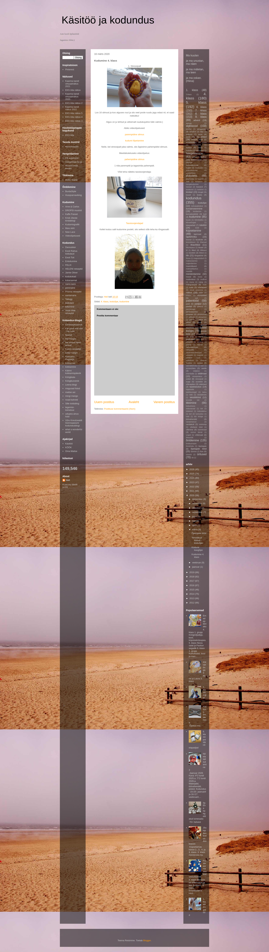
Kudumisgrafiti (72, 224)
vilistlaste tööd (196, 427)
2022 (192, 486)
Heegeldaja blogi (73, 162)
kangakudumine (192, 184)
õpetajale (202, 446)
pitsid (188, 322)
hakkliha (189, 150)
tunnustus (199, 414)
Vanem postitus (164, 402)
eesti (200, 134)
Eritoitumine (71, 261)
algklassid (192, 125)
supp (188, 381)
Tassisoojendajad (134, 223)
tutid (187, 416)
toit (201, 409)
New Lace (70, 232)
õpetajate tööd (199, 448)
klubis (199, 195)
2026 (192, 469)
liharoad (203, 242)
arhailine (192, 132)
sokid (188, 379)
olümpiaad (202, 295)
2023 (192, 482)
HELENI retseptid (73, 269)
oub (196, 298)
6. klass (201, 107)
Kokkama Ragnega (69, 358)
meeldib (189, 271)
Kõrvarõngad (204, 667)
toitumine (69, 306)
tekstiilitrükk (202, 395)
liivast (200, 247)
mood (188, 277)
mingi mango (71, 396)
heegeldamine (194, 153)
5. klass (196, 102)
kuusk (188, 220)
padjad (198, 303)
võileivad (199, 435)
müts (205, 285)
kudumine (124, 301)
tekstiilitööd (195, 397)
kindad (189, 192)
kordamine (197, 211)
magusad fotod (72, 388)
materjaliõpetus (192, 269)
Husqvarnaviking (73, 195)
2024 (192, 478)
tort (190, 414)
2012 (192, 602)
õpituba (194, 451)
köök (197, 228)
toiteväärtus (202, 411)
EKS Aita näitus (73, 90)
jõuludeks (191, 175)
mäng (201, 282)
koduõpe (114, 301)
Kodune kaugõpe (197, 548)
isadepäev (199, 168)
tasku (204, 392)
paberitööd (192, 300)
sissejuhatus (197, 376)
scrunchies (191, 368)
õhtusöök (189, 438)
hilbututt (189, 162)
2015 (192, 589)
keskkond (190, 190)
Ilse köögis (70, 338)
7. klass (201, 110)
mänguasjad (191, 284)
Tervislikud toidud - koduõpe (197, 540)
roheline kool (193, 358)
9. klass (201, 116)
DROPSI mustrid (73, 210)
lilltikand (203, 250)
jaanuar (196, 567)
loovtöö (192, 253)
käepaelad (190, 225)
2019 (192, 572)
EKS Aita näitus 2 (73, 103)
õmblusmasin (191, 444)
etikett (200, 148)
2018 (192, 576)
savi (202, 366)
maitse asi (70, 392)
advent (196, 120)
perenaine (70, 288)
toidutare (69, 303)
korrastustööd (192, 214)
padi (188, 304)
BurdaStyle (70, 191)
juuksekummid (191, 170)
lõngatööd (199, 255)
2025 (192, 473)
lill (187, 250)
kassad (189, 187)
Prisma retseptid (73, 291)
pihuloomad (202, 314)
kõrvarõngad (191, 222)
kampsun (198, 182)
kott (205, 214)
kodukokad (70, 276)
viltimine (189, 429)
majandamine (191, 263)
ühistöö (189, 455)
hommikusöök (192, 165)
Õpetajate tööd (198, 533)
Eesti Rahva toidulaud (71, 252)
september (197, 512)
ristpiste (200, 355)
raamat (199, 345)
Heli (68, 480)
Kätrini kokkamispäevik (73, 372)
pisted (191, 320)
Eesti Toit (69, 257)
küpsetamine (193, 230)
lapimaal (197, 234)
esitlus (189, 147)
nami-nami (70, 284)
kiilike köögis (71, 352)
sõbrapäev (190, 384)
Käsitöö (69, 443)
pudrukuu (190, 339)
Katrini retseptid (73, 349)
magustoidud (199, 258)
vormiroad (202, 429)
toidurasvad (190, 409)
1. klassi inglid (204, 692)
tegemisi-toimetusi (69, 408)
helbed (194, 157)
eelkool (189, 134)
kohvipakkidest (197, 206)
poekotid (189, 325)
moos (200, 277)
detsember (197, 499)
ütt (192, 458)
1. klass (192, 90)
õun (201, 451)
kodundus (193, 198)
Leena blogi (71, 384)
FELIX (68, 265)
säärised (203, 384)
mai (194, 521)
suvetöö (199, 381)
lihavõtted (195, 245)
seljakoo (196, 371)
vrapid (188, 435)
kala (187, 182)
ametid (188, 129)
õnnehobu (190, 446)
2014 (192, 594)
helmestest (196, 160)
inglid (188, 168)
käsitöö (203, 225)
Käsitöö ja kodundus (108, 20)
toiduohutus (190, 406)
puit (202, 339)
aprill (194, 525)
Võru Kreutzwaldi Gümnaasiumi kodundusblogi (73, 423)
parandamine (192, 312)
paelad (189, 306)
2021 (192, 491)
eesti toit (190, 137)
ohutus (188, 295)
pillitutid (192, 317)
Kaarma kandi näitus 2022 (72, 108)
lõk (187, 255)
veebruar (197, 562)
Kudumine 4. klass (197, 555)
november (197, 503)
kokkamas (70, 363)
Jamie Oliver (71, 272)
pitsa (201, 319)
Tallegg (68, 299)
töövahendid (191, 419)
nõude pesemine (196, 290)
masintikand (191, 266)
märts (195, 529)
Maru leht (69, 228)
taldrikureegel (191, 392)
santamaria (70, 295)
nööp (201, 293)
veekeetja (203, 424)
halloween (200, 150)
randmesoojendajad (194, 353)
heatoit (68, 335)
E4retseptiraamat (73, 324)
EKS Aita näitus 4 (73, 117)
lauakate (199, 239)
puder (200, 337)
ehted (204, 137)
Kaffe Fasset (71, 214)
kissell (188, 195)
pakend (200, 306)
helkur (204, 157)
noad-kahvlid (71, 399)
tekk (191, 395)
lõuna (188, 258)
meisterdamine (193, 274)
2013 (192, 598)
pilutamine (202, 317)
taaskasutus (195, 386)
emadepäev (191, 142)
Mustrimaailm (71, 146)
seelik (204, 368)
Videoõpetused (72, 235)
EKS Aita (69, 135)
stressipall (199, 379)
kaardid (201, 179)
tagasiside (190, 389)
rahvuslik (190, 350)
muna (191, 282)
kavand (199, 187)
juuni (194, 516)
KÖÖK (68, 447)
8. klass (201, 113)
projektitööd (201, 334)
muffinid (203, 279)
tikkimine (191, 402)
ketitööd (200, 190)
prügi (192, 337)
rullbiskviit (190, 360)
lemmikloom (190, 242)
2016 (192, 585)
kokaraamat (71, 280)
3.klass (188, 94)
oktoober (196, 508)
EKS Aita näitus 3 (73, 121)
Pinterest (69, 69)
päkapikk (189, 342)
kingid (200, 192)
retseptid (189, 355)
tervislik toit (192, 400)
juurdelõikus (190, 173)
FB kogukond (71, 158)
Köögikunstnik (72, 381)
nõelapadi (202, 287)
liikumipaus (190, 247)
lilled (194, 250)
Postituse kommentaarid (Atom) (119, 409)
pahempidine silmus (134, 159)
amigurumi (202, 129)
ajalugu (189, 123)
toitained (189, 411)
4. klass (104, 301)
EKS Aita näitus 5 (73, 113)
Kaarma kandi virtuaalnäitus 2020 (72, 96)
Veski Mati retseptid (70, 311)
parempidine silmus (134, 134)
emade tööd (197, 139)
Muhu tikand (71, 180)
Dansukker (70, 247)
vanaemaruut (191, 422)
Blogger (147, 940)
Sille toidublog (72, 403)
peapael (189, 314)
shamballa (190, 374)
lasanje (189, 240)
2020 (192, 495)
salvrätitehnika (191, 366)
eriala (204, 142)
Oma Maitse (71, 451)
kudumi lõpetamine (134, 140)
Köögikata (70, 377)
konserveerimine (194, 208)
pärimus (200, 342)
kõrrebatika (199, 220)
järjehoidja (190, 179)
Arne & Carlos (72, 206)
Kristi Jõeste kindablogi (71, 219)
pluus (199, 322)
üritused (202, 454)
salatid (200, 363)
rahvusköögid (192, 347)
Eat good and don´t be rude (74, 329)
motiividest (190, 279)
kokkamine (70, 367)
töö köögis (198, 416)
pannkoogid (190, 309)
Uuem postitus (104, 402)
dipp (201, 132)
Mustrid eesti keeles (71, 167)
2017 (192, 581)
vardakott (190, 424)
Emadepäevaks (204, 621)
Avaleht (134, 402)
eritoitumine (196, 145)
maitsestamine (191, 261)
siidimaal (202, 373)
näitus (189, 292)
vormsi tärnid (196, 432)
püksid (188, 345)
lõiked (201, 253)
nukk (191, 287)
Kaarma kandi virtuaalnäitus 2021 (72, 84)
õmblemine (192, 440)
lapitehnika (191, 236)
